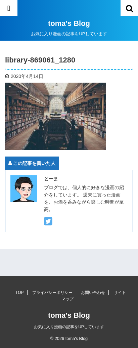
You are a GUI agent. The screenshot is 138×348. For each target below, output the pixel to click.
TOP (19, 292)
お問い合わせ (93, 292)
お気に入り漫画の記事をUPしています (69, 326)
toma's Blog (69, 23)
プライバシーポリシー (52, 292)
